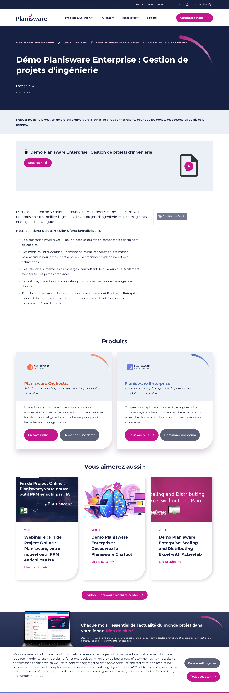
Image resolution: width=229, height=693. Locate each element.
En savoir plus (38, 435)
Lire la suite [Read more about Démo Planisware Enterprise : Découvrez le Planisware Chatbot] (100, 561)
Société (152, 17)
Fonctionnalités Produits (35, 42)
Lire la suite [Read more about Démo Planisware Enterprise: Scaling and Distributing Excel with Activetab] (167, 561)
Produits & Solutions (78, 17)
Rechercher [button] (200, 4)
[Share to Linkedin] (33, 86)
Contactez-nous (191, 17)
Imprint (55, 681)
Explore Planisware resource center (112, 595)
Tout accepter (200, 676)
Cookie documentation (77, 681)
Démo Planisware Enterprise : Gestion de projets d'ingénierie (141, 42)
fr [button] (137, 4)
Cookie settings (199, 663)
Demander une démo (79, 435)
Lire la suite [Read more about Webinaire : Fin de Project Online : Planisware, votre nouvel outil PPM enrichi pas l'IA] (32, 567)
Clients (106, 17)
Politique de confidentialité (30, 681)
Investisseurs (155, 4)
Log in (180, 4)
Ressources (129, 17)
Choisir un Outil (75, 42)
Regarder (35, 162)
